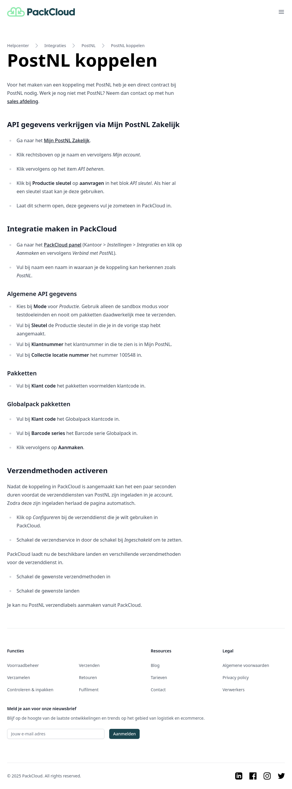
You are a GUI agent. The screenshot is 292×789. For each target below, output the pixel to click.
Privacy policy (235, 677)
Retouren (88, 677)
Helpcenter (18, 45)
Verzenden (89, 665)
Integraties (55, 45)
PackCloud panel (62, 244)
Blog (155, 665)
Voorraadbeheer (23, 665)
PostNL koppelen (128, 45)
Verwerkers (233, 689)
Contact (158, 689)
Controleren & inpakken (30, 689)
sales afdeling (22, 101)
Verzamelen (18, 677)
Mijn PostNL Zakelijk (66, 140)
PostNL (88, 45)
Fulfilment (89, 689)
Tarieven (159, 677)
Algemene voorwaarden (245, 665)
